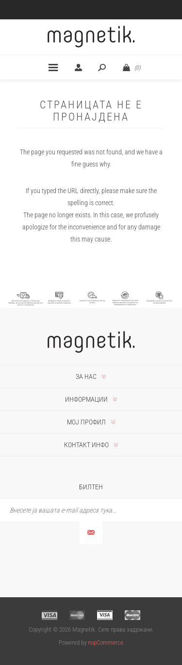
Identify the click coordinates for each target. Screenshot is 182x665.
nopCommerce (105, 642)
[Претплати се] (91, 510)
